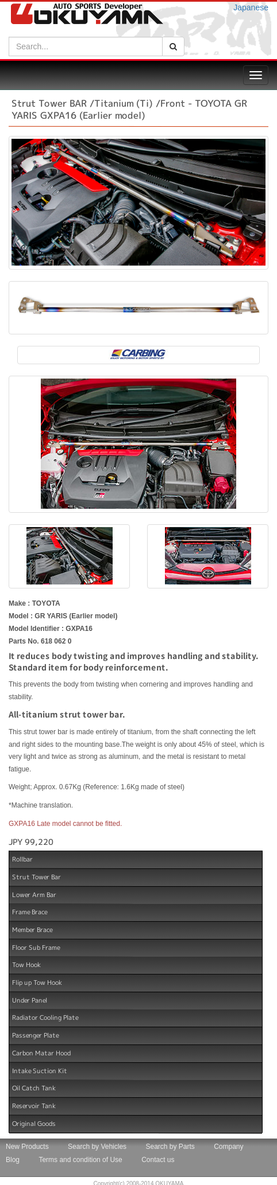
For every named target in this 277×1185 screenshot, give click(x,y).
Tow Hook (26, 964)
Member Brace (32, 929)
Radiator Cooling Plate (45, 1017)
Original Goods (34, 1123)
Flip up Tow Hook (37, 982)
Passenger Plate (35, 1035)
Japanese (250, 7)
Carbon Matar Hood (41, 1053)
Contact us (157, 1160)
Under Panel (29, 1000)
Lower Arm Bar (34, 894)
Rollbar (22, 859)
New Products (27, 1147)
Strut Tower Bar (36, 877)
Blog (13, 1160)
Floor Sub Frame (36, 947)
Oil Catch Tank (34, 1088)
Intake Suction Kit (39, 1070)
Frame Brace (29, 912)
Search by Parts (169, 1147)
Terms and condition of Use (80, 1160)
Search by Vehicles (97, 1147)
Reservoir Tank (34, 1105)
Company (228, 1147)
